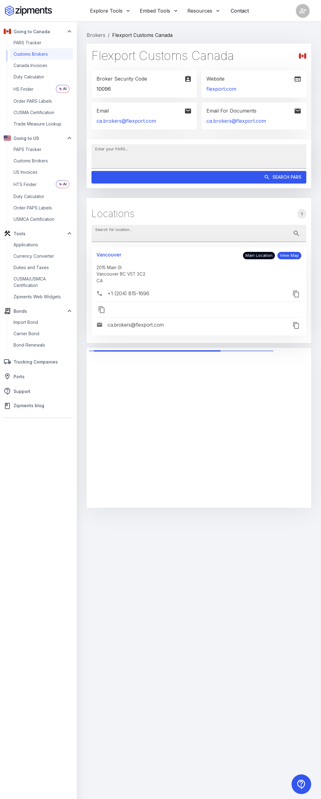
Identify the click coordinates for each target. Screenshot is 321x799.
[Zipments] (28, 11)
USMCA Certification (34, 219)
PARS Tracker (27, 42)
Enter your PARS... (111, 148)
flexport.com (221, 89)
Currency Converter (34, 256)
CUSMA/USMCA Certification (30, 282)
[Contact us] (301, 784)
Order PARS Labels (33, 101)
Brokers (96, 35)
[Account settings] (302, 10)
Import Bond (26, 322)
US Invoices (25, 172)
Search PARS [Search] (199, 177)
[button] (289, 255)
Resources (203, 11)
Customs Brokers (31, 54)
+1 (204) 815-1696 (128, 293)
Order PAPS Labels (33, 207)
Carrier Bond (26, 333)
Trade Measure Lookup (37, 123)
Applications (26, 244)
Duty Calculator (29, 76)
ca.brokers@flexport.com (126, 121)
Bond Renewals (29, 345)
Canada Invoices (30, 65)
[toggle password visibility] (296, 233)
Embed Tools (158, 11)
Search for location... (113, 229)
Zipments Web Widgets (37, 296)
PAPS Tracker (27, 149)
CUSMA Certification (34, 112)
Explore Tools (110, 11)
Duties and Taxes (31, 267)
